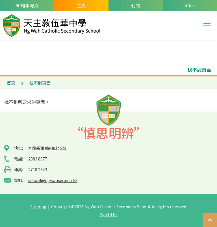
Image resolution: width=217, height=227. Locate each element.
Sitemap (38, 206)
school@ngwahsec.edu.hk (52, 180)
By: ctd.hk (108, 214)
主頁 (81, 5)
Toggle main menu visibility (207, 25)
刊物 (135, 5)
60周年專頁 (27, 5)
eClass (189, 5)
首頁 (11, 83)
